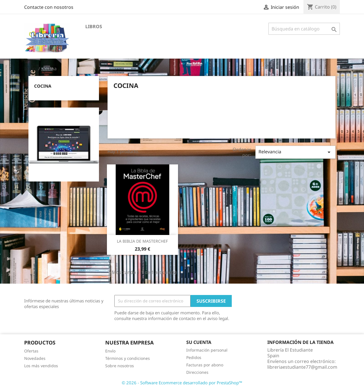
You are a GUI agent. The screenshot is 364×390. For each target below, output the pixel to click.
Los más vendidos (41, 365)
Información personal (207, 350)
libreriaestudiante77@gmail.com (302, 367)
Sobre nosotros (119, 365)
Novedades (35, 358)
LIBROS (93, 26)
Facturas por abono (204, 365)
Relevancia (295, 152)
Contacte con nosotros (48, 7)
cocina (42, 86)
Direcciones (197, 372)
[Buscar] (304, 29)
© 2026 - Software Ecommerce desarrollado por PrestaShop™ (182, 382)
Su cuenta (198, 342)
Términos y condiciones (127, 358)
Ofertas (31, 351)
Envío (110, 351)
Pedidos (193, 357)
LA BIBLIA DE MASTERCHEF (142, 241)
